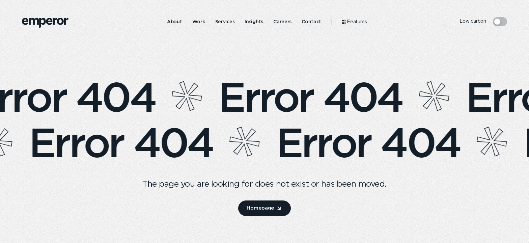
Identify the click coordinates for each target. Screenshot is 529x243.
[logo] (45, 23)
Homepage (260, 208)
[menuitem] (174, 22)
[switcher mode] (500, 21)
